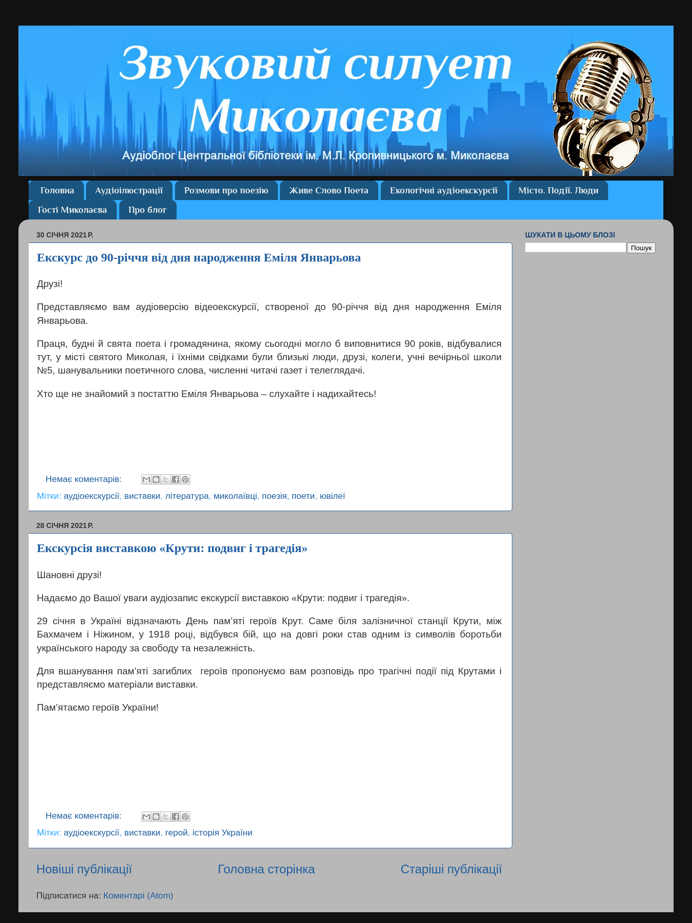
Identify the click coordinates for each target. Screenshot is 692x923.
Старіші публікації (451, 869)
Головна (57, 190)
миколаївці (235, 496)
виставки (142, 496)
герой (176, 833)
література (187, 496)
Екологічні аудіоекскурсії (444, 190)
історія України (222, 833)
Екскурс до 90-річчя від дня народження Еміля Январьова (199, 257)
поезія (274, 496)
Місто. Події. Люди (558, 190)
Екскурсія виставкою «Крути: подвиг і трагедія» (172, 548)
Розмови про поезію (226, 190)
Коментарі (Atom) (138, 895)
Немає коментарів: (85, 479)
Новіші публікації (84, 869)
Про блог (147, 210)
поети (303, 496)
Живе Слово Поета (329, 190)
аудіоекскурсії (91, 496)
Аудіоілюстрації (129, 190)
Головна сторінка (266, 869)
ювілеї (332, 496)
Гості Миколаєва (72, 210)
